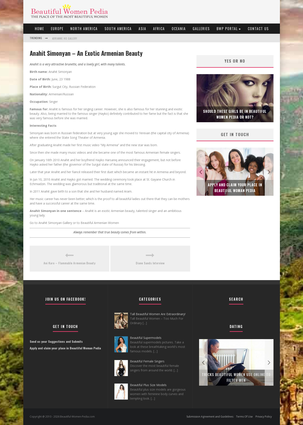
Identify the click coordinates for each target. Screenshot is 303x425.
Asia (142, 28)
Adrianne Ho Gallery (64, 38)
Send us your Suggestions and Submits (56, 341)
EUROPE (57, 28)
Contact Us (258, 28)
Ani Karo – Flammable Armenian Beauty (69, 263)
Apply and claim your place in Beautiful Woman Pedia (65, 348)
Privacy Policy (264, 416)
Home (39, 28)
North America (84, 28)
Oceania (179, 28)
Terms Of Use (244, 416)
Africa (159, 28)
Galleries (201, 28)
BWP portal (227, 28)
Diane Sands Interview (150, 263)
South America (118, 28)
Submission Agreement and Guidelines (209, 416)
